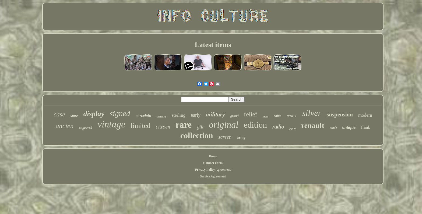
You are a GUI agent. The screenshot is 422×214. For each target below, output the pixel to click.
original (223, 125)
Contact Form (213, 163)
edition (255, 125)
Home (213, 156)
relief (250, 114)
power (292, 115)
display (93, 114)
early (196, 115)
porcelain (143, 115)
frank (365, 127)
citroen (163, 127)
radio (278, 127)
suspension (340, 114)
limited (140, 126)
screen (224, 137)
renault (312, 125)
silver (311, 113)
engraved (85, 128)
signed (120, 113)
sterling (178, 115)
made (333, 128)
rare (183, 125)
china (277, 116)
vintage (111, 124)
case (59, 114)
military (215, 114)
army (241, 138)
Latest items (213, 45)
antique (349, 127)
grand (234, 116)
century (161, 116)
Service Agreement (213, 176)
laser (265, 116)
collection (196, 135)
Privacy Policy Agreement (213, 170)
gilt (200, 127)
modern (365, 115)
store (74, 116)
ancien (65, 126)
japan (292, 128)
